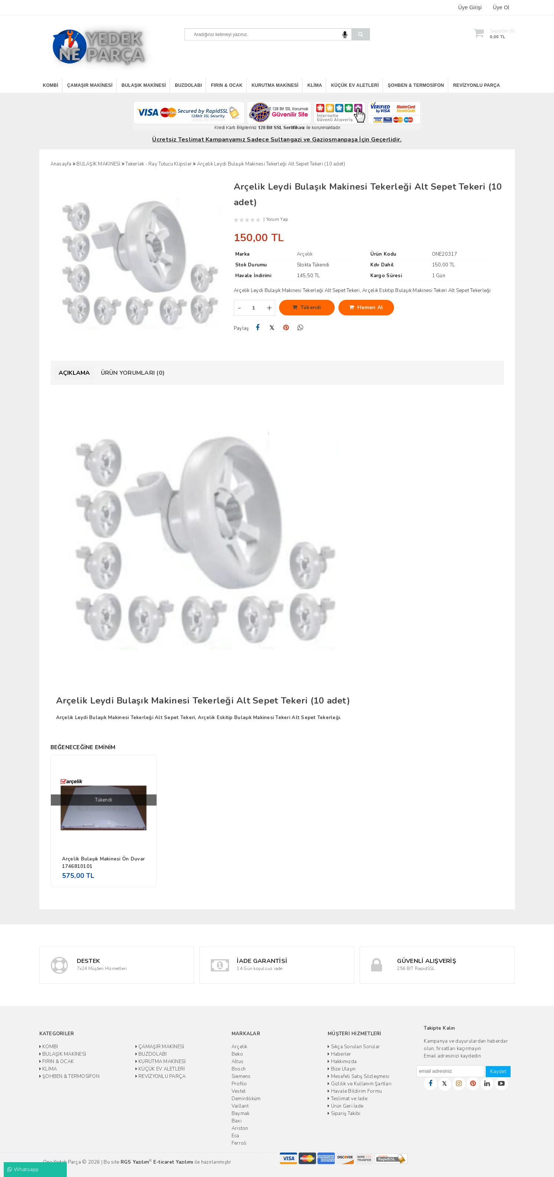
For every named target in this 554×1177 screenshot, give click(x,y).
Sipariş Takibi (344, 1113)
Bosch (239, 1069)
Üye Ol (501, 7)
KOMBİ (50, 85)
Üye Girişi (470, 7)
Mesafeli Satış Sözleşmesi (358, 1076)
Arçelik (240, 1046)
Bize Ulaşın (341, 1069)
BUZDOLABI (188, 85)
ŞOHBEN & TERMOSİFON (416, 85)
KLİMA (315, 85)
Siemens (241, 1076)
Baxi (237, 1121)
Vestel (239, 1091)
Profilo (239, 1084)
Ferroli (239, 1143)
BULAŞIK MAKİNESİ (144, 85)
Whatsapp (23, 1169)
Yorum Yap (277, 219)
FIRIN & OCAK (227, 85)
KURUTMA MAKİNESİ (275, 85)
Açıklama (74, 373)
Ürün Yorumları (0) (133, 373)
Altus (237, 1061)
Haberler (339, 1054)
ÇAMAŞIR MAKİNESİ (89, 85)
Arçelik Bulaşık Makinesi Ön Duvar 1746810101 (103, 863)
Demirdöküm (246, 1098)
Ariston (240, 1128)
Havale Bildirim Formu (355, 1091)
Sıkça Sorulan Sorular (354, 1046)
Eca (235, 1135)
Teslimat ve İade (347, 1098)
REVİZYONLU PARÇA (476, 85)
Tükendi (306, 307)
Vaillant (240, 1106)
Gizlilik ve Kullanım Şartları (359, 1084)
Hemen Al (366, 307)
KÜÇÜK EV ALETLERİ (355, 85)
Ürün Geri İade (345, 1106)
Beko (237, 1054)
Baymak (241, 1113)
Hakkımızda (342, 1061)
